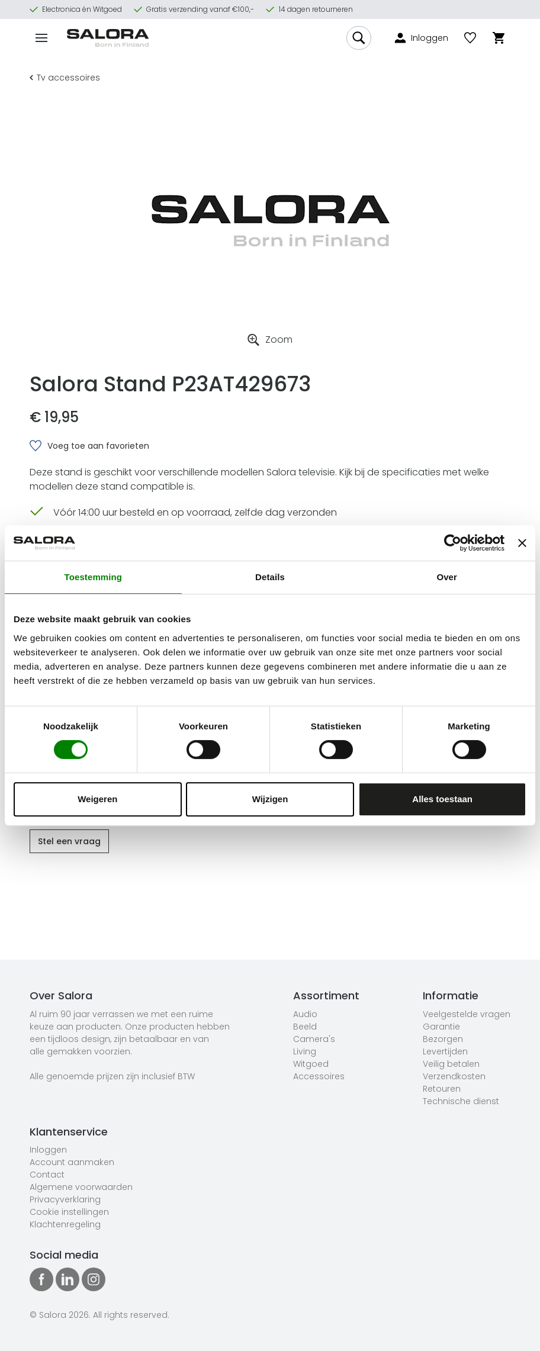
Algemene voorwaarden (81, 1187)
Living (304, 1051)
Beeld (305, 1026)
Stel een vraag (69, 841)
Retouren (442, 1089)
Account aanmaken (72, 1162)
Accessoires (319, 1076)
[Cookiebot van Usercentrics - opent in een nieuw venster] (452, 543)
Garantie (441, 1026)
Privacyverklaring (65, 1199)
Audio (305, 1014)
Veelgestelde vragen (466, 1014)
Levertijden (445, 1051)
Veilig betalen (451, 1064)
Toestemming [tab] (94, 577)
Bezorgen (443, 1039)
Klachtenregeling (65, 1224)
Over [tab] (446, 577)
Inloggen (48, 1150)
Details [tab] (270, 577)
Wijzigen (270, 799)
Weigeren (97, 799)
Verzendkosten (454, 1076)
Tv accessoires (65, 77)
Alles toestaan (442, 799)
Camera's (314, 1039)
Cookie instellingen (69, 1212)
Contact (47, 1174)
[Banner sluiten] (522, 543)
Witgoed (311, 1064)
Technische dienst (461, 1101)
